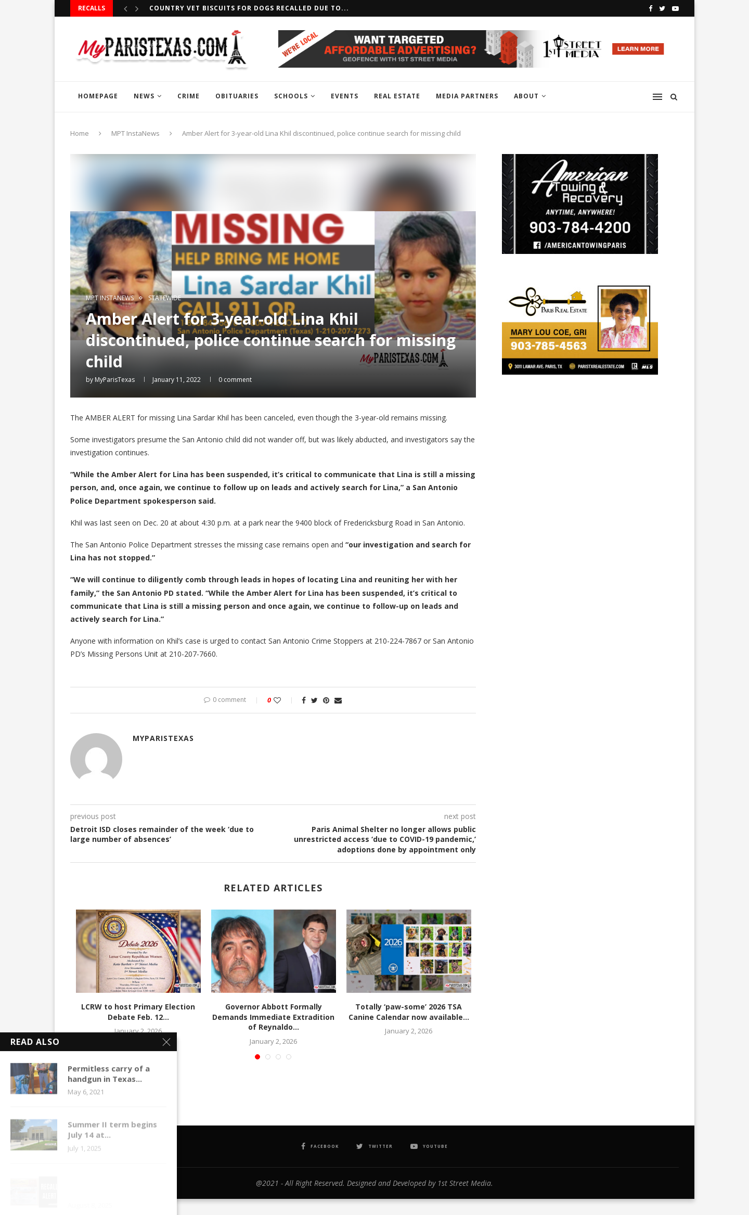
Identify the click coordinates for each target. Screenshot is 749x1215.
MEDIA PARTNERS (467, 96)
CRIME (188, 96)
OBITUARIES (237, 96)
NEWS (144, 96)
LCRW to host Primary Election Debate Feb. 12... (138, 1012)
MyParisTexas (115, 379)
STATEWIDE (164, 298)
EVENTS (344, 96)
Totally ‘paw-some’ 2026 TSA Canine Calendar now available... (408, 1012)
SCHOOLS (291, 96)
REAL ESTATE (397, 96)
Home (79, 133)
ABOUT (526, 96)
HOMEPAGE (98, 96)
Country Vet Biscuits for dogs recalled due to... (249, 8)
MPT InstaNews (135, 133)
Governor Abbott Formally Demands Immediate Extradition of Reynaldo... (273, 1017)
